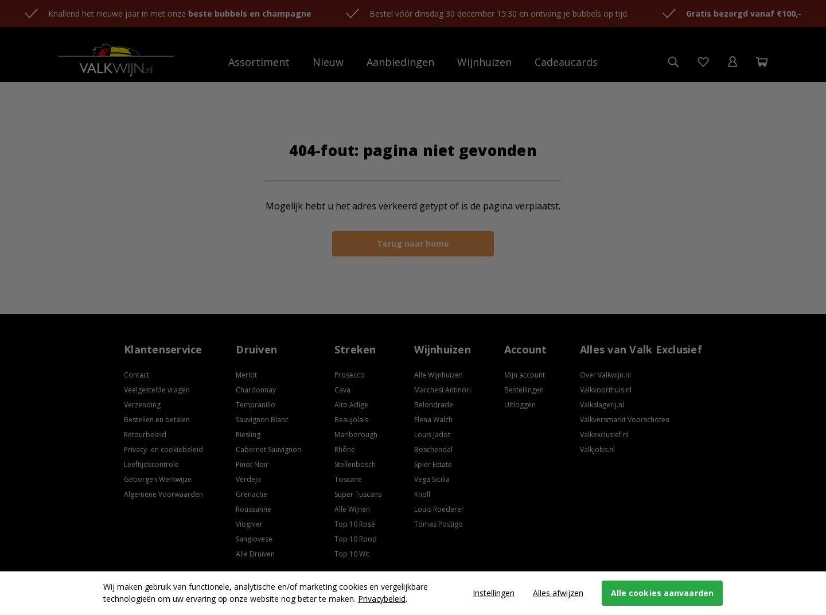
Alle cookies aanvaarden (662, 592)
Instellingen (494, 592)
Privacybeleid (382, 598)
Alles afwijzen (558, 592)
